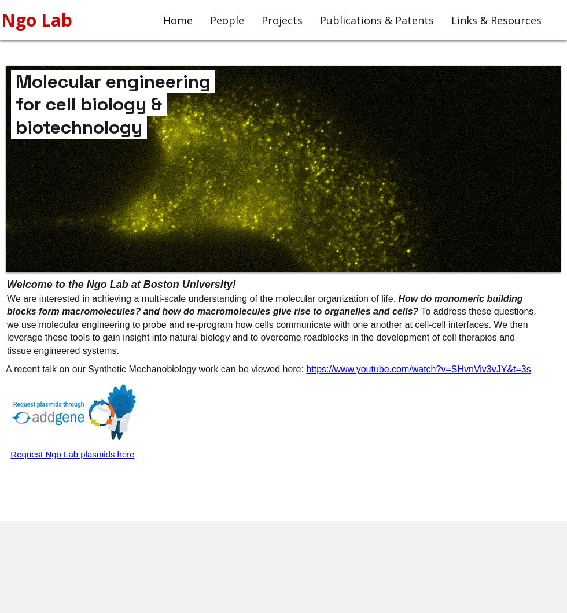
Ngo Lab (39, 20)
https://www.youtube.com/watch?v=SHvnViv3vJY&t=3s (418, 369)
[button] (283, 169)
